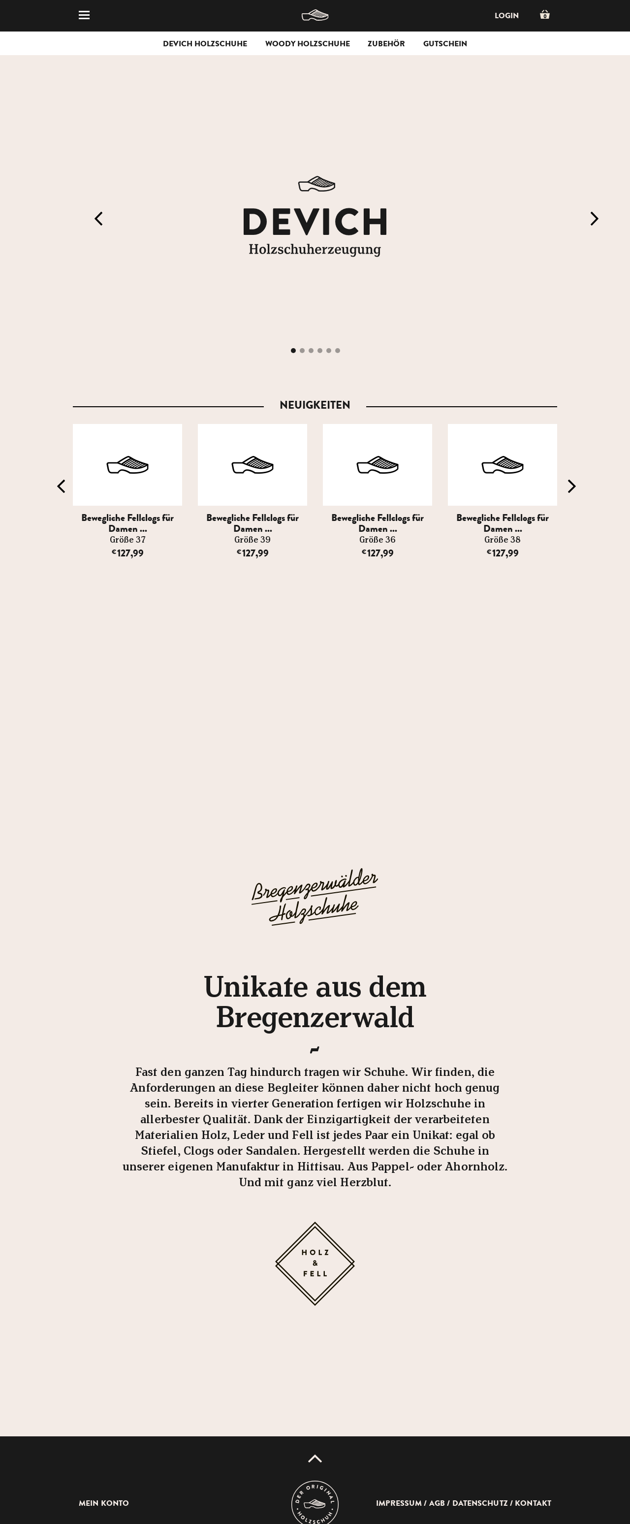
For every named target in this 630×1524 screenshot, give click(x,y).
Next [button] (594, 219)
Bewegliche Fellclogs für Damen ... (127, 523)
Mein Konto (104, 1503)
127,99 (128, 553)
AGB (437, 1503)
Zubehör (386, 44)
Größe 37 (127, 540)
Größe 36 (377, 540)
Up (315, 1458)
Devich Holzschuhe (205, 44)
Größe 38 (502, 540)
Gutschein (445, 44)
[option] (129, 491)
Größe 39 (252, 540)
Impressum (399, 1503)
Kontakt (533, 1503)
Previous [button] (98, 219)
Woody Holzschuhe (307, 44)
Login (507, 16)
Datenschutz (480, 1503)
